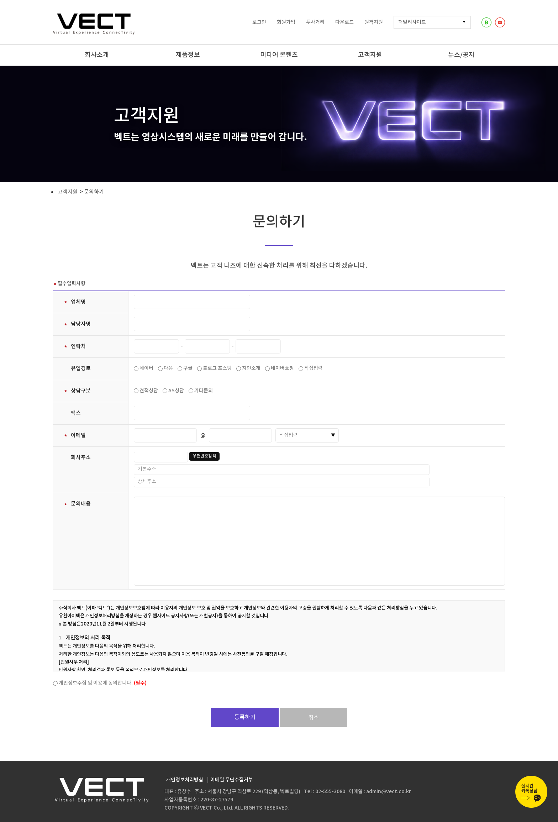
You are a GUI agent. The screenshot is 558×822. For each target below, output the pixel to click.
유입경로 (81, 369)
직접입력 (313, 368)
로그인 (259, 22)
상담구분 (77, 391)
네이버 (146, 368)
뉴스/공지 (461, 55)
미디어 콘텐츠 (279, 55)
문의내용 (77, 504)
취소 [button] (313, 717)
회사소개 (97, 55)
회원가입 (286, 22)
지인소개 (251, 368)
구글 (188, 368)
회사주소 (81, 458)
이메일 (75, 436)
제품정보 (188, 55)
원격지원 (373, 22)
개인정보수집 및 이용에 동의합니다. (103, 683)
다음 (168, 368)
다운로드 (344, 22)
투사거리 (315, 22)
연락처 (75, 347)
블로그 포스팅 (217, 368)
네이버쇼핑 (282, 368)
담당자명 (77, 324)
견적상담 (149, 391)
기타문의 (203, 391)
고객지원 (370, 55)
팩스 (76, 413)
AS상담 (176, 391)
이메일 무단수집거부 (231, 780)
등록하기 (245, 717)
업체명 (75, 302)
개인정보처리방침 (184, 780)
